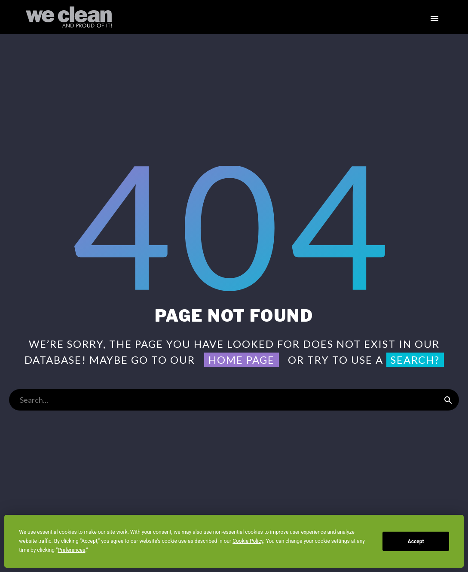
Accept (416, 542)
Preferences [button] (71, 550)
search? (415, 359)
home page (241, 359)
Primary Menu (434, 18)
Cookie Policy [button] (247, 541)
